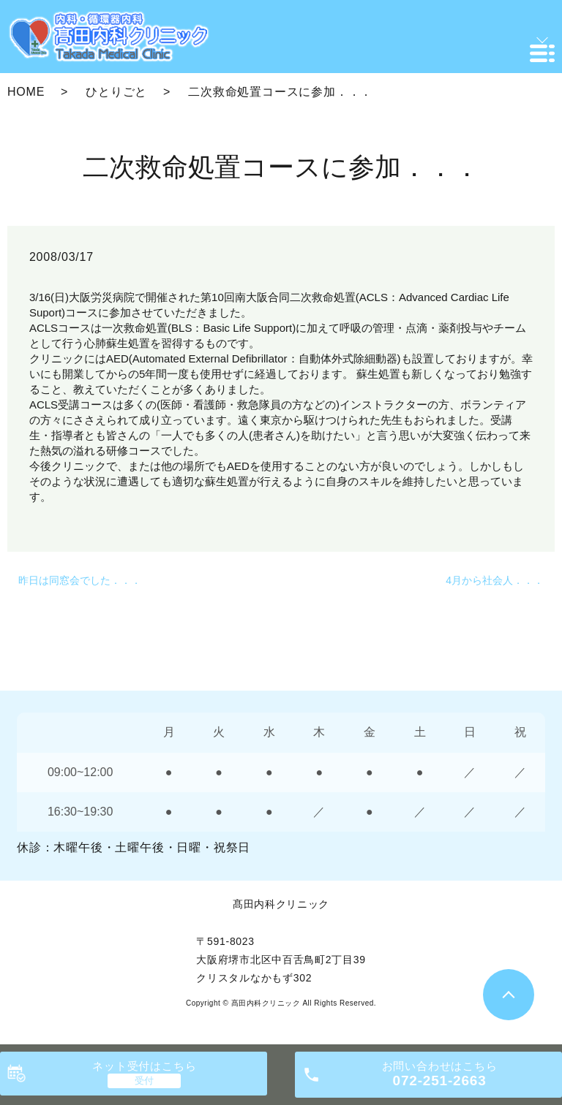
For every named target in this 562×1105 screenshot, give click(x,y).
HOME (26, 92)
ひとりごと (116, 92)
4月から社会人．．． (495, 580)
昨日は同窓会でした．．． (79, 580)
